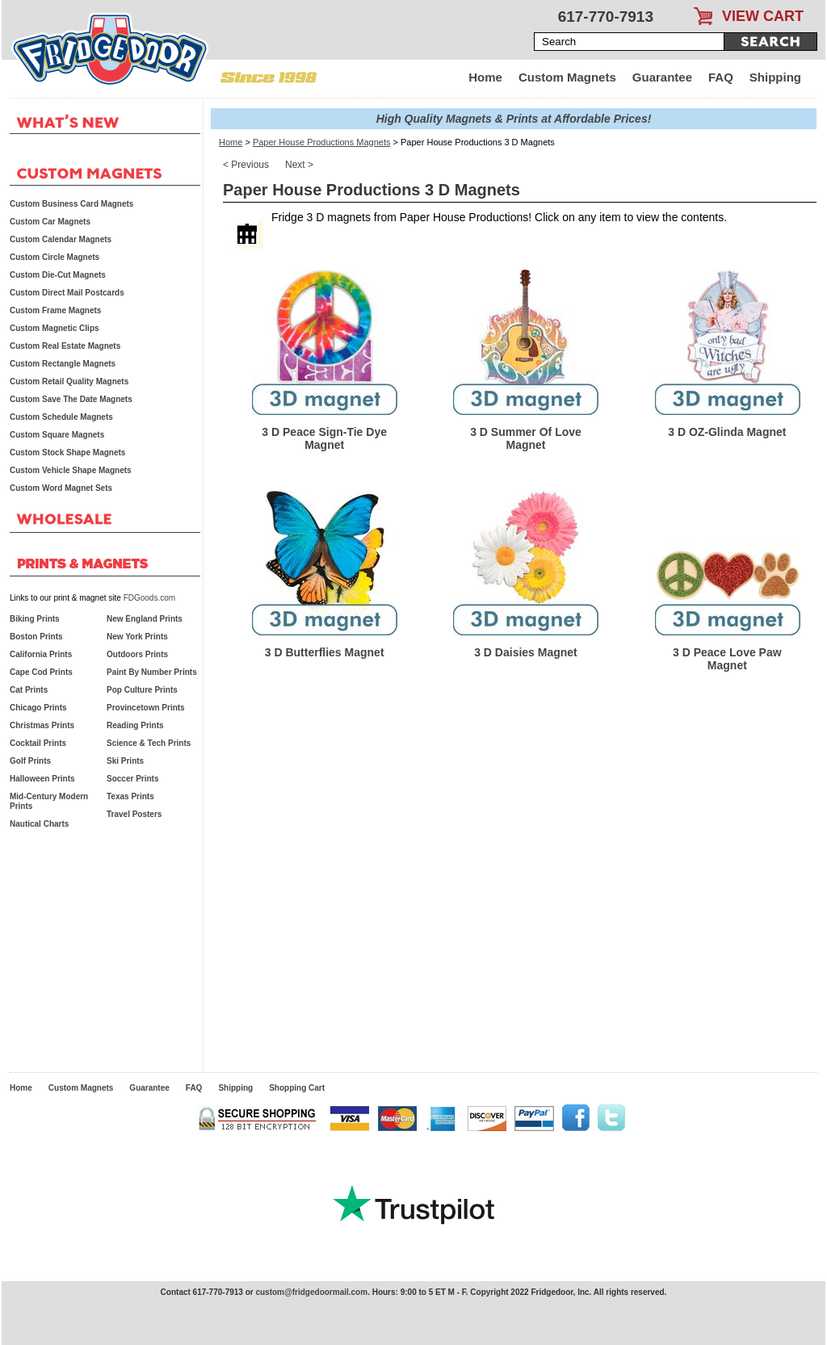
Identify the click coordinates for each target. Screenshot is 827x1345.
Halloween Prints (42, 778)
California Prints (41, 654)
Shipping (775, 77)
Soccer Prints (132, 778)
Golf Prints (30, 760)
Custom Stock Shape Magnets (67, 452)
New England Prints (145, 618)
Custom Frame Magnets (55, 310)
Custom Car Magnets (50, 221)
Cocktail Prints (38, 743)
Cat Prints (29, 689)
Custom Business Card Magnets (71, 203)
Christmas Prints (42, 725)
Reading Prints (135, 725)
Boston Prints (36, 636)
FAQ (720, 77)
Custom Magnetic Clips (54, 328)
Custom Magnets (567, 77)
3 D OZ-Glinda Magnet (727, 431)
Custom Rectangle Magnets (62, 363)
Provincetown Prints (146, 707)
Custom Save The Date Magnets (71, 399)
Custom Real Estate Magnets (65, 345)
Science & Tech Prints (149, 743)
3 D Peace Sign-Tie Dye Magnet (324, 438)
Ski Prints (125, 760)
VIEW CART (763, 16)
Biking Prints (35, 618)
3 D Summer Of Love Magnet (525, 438)
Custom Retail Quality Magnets (69, 381)
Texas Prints (130, 796)
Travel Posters (134, 814)
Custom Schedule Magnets (61, 417)
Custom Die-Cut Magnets (58, 274)
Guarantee (662, 77)
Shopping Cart (297, 1087)
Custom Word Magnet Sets (61, 488)
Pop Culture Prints (142, 689)
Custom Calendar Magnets (60, 239)
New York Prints (137, 636)
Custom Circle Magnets (54, 257)
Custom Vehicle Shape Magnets (71, 470)
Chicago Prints (38, 707)
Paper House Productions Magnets (322, 142)
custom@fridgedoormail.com (311, 1292)
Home (485, 77)
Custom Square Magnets (57, 434)
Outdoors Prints (137, 654)
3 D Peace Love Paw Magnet (727, 659)
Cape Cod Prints (41, 672)
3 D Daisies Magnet (525, 652)
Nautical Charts (39, 823)
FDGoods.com (149, 597)
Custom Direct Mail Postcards (67, 292)
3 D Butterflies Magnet (324, 652)
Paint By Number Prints (152, 672)
